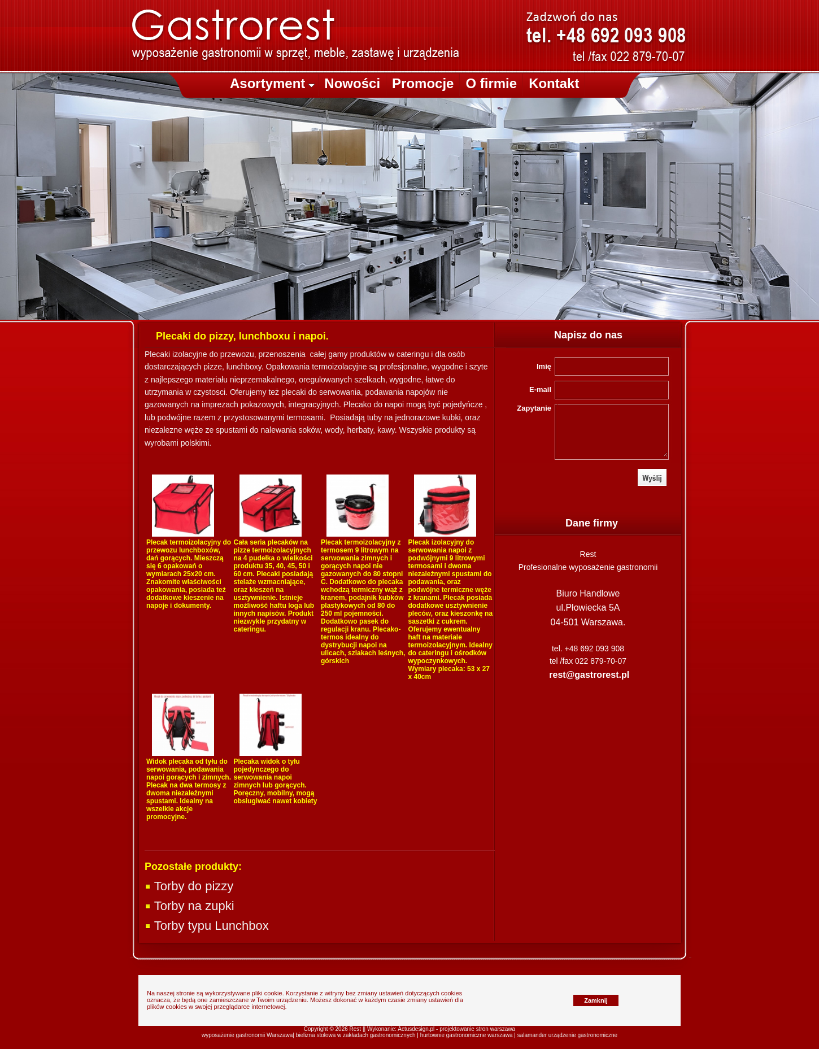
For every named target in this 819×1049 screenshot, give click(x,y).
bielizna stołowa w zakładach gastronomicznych (356, 1035)
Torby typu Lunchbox (207, 926)
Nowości (352, 83)
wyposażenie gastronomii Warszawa (247, 1035)
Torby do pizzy (189, 886)
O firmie (491, 83)
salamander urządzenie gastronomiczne (567, 1035)
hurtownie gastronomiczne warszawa (466, 1035)
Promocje (423, 83)
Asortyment (272, 83)
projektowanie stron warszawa (477, 1029)
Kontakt (554, 83)
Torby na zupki (189, 906)
